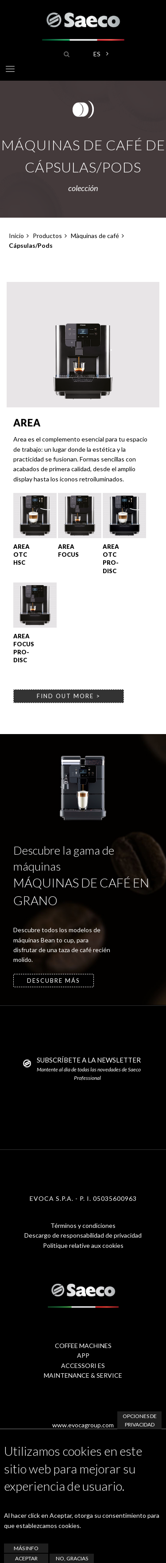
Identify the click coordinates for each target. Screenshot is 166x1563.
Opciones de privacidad (140, 1420)
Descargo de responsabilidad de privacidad (83, 1235)
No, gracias (72, 1558)
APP (83, 1355)
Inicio (16, 235)
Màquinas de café (95, 235)
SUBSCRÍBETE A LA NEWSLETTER (89, 1060)
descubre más (53, 980)
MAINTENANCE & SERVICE (83, 1375)
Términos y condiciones (83, 1225)
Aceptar (26, 1558)
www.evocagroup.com (83, 1425)
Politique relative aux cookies (83, 1245)
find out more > (68, 695)
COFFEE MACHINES (83, 1345)
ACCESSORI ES (83, 1365)
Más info (26, 1548)
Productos (47, 235)
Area (27, 423)
